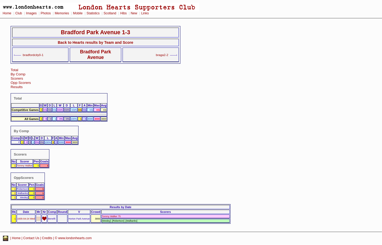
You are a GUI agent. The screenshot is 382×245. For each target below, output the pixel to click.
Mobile (78, 13)
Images (31, 13)
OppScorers (24, 178)
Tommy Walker (25, 165)
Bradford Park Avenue (95, 54)
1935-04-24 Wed (26, 218)
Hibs (123, 13)
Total (14, 70)
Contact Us (31, 238)
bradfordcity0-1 (33, 55)
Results (17, 87)
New (134, 13)
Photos (46, 13)
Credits (47, 238)
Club (18, 13)
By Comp (18, 74)
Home (7, 13)
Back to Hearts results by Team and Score (95, 42)
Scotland (109, 13)
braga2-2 (162, 55)
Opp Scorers (21, 83)
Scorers (17, 78)
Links (145, 13)
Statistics (92, 13)
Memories (62, 13)
